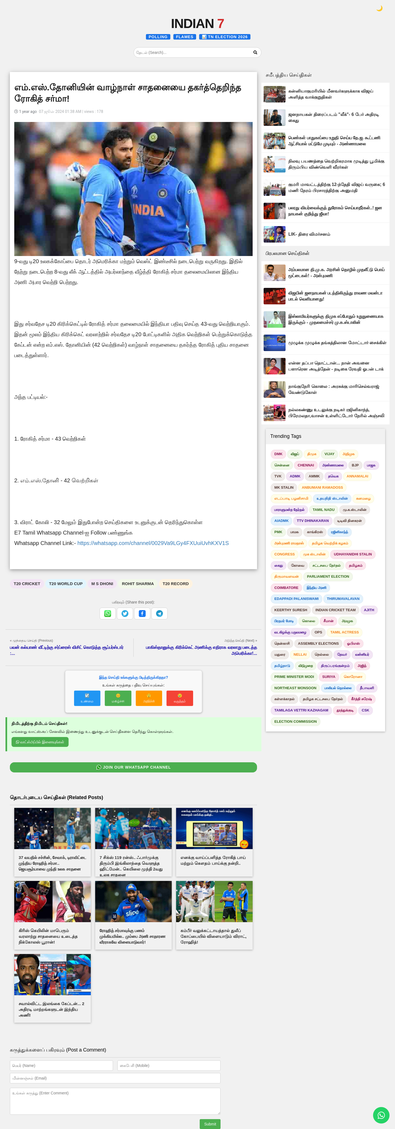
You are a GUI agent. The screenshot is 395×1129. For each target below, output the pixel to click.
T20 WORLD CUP (66, 583)
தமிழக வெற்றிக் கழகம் (330, 543)
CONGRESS (284, 554)
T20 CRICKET (27, 583)
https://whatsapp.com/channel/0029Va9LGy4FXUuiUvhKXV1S (153, 543)
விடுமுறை (305, 666)
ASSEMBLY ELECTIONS (318, 643)
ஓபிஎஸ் (353, 643)
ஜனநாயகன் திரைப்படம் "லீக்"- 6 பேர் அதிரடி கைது (333, 117)
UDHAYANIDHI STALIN (353, 554)
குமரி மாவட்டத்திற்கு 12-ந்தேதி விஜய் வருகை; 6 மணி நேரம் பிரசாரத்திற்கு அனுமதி (336, 187)
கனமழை (363, 498)
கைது (278, 565)
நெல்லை (322, 654)
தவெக (333, 476)
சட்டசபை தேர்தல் (326, 565)
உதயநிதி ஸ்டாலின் (332, 498)
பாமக (294, 532)
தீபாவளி (367, 688)
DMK (278, 454)
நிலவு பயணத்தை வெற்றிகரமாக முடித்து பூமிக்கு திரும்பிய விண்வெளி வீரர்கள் (336, 164)
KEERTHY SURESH (290, 610)
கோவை (297, 565)
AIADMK (281, 521)
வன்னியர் (362, 654)
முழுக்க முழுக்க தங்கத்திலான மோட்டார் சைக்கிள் (337, 342)
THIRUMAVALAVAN (343, 599)
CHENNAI (306, 465)
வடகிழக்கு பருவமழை (290, 632)
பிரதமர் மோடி (284, 621)
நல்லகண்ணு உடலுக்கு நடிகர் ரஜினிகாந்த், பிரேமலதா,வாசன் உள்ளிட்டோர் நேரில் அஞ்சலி (336, 412)
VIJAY (329, 454)
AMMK (314, 476)
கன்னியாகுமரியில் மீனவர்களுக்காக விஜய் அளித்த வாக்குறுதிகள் (330, 94)
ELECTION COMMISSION (295, 721)
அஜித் (362, 666)
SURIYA (328, 677)
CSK (365, 710)
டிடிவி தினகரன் (349, 521)
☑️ (87, 698)
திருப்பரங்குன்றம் (335, 666)
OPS (318, 632)
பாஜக (371, 465)
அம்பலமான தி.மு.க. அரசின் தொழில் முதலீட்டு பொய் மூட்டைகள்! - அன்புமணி (336, 272)
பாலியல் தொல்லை (338, 688)
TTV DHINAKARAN (313, 521)
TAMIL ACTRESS (344, 632)
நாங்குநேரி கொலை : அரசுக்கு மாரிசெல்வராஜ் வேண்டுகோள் (333, 389)
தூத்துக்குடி (345, 710)
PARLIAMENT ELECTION (328, 576)
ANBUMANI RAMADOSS (322, 487)
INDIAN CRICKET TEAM (335, 610)
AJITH (369, 610)
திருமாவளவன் (286, 576)
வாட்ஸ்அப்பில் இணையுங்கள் (40, 742)
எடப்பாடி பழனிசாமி (291, 498)
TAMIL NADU (324, 510)
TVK (277, 476)
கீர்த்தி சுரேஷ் (361, 699)
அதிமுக (349, 454)
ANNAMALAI (357, 476)
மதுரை (279, 654)
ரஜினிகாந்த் (339, 532)
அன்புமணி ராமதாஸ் (289, 543)
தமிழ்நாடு (282, 666)
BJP (355, 465)
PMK (278, 532)
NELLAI (300, 654)
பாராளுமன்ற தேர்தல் (289, 510)
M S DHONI (102, 583)
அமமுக (347, 621)
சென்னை (281, 465)
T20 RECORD (176, 583)
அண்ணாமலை (333, 465)
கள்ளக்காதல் (284, 699)
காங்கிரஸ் (315, 532)
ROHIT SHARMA (138, 583)
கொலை (308, 621)
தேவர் (342, 654)
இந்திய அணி (316, 588)
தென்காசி (282, 643)
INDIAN (197, 23)
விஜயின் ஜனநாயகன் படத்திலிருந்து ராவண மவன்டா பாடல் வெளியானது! (335, 296)
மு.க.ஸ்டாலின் (354, 510)
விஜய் (295, 454)
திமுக (311, 454)
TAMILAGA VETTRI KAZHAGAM (301, 710)
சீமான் (328, 621)
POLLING (158, 37)
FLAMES (185, 37)
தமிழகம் (355, 565)
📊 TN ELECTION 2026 (225, 37)
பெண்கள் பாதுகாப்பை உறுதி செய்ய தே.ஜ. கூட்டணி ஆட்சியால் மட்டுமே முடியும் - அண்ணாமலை (334, 140)
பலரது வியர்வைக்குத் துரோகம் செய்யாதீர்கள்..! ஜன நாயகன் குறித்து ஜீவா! (335, 210)
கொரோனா (353, 677)
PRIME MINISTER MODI (294, 677)
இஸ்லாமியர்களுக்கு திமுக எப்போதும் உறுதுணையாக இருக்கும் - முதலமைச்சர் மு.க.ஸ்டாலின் (335, 319)
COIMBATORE (286, 588)
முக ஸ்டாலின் (314, 554)
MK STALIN (284, 487)
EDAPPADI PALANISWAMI (296, 599)
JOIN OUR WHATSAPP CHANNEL (133, 767)
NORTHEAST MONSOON (295, 688)
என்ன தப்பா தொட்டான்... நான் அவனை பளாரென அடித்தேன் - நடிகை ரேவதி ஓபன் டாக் (335, 366)
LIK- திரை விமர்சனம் (309, 234)
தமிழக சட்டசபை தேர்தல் (323, 699)
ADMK (295, 476)
